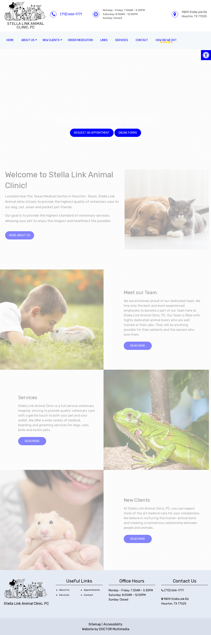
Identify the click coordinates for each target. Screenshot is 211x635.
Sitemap (95, 624)
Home (10, 40)
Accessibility (112, 624)
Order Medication (80, 40)
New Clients (51, 40)
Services (121, 40)
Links (104, 40)
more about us (21, 235)
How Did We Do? (166, 40)
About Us (27, 40)
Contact (142, 40)
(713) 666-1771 (71, 14)
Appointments (92, 590)
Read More (139, 345)
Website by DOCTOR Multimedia (105, 629)
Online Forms (127, 132)
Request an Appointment (92, 132)
